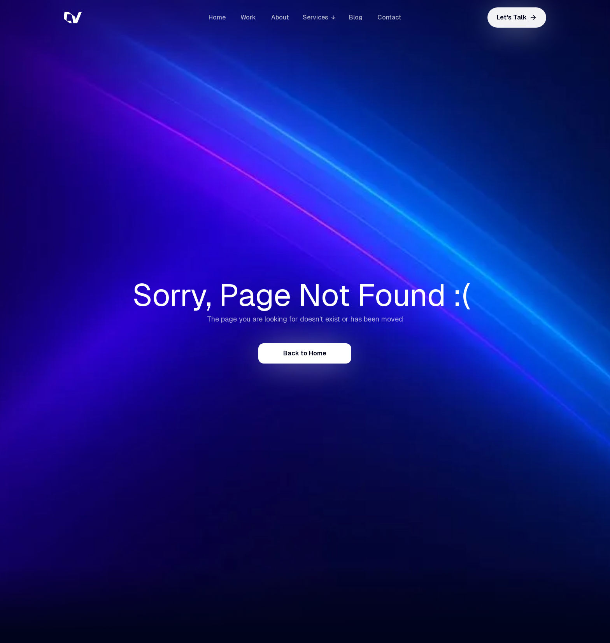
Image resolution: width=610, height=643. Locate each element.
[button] (319, 17)
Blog (356, 17)
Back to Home (304, 353)
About (280, 17)
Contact (389, 17)
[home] (103, 17)
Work (248, 17)
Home (217, 17)
